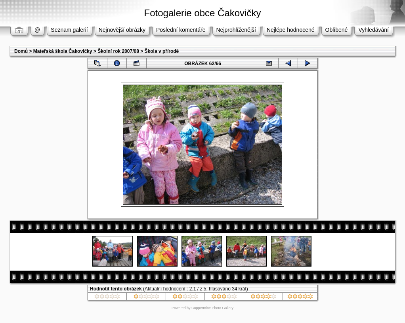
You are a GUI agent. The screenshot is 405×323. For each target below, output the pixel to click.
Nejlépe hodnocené (291, 30)
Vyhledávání (373, 30)
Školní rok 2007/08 (118, 51)
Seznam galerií (69, 30)
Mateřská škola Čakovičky (62, 51)
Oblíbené (336, 30)
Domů (21, 51)
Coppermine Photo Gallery (212, 308)
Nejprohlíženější (236, 30)
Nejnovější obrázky (122, 30)
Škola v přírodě (162, 51)
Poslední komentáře (181, 30)
